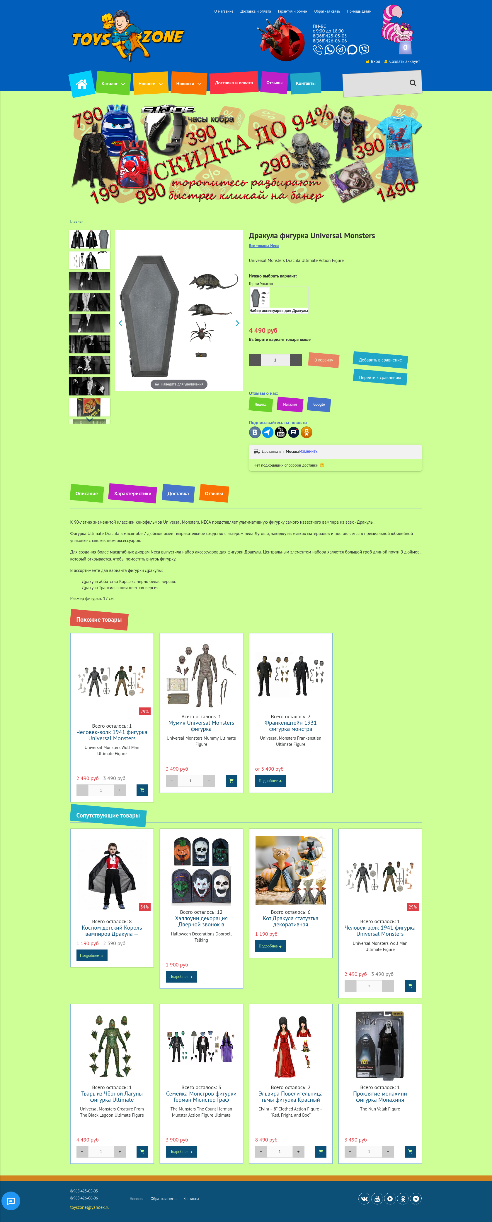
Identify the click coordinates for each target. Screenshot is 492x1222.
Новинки (185, 83)
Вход (368, 61)
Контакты (306, 83)
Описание (87, 493)
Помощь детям (359, 11)
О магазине (223, 11)
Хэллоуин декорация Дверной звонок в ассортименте (201, 924)
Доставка (178, 493)
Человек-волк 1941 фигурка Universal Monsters (111, 735)
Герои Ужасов (261, 283)
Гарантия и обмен (292, 11)
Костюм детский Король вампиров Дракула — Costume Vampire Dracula (112, 933)
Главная (77, 221)
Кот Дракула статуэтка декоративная (291, 921)
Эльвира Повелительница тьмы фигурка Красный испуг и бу (291, 1099)
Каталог (110, 83)
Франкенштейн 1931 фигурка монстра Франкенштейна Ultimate (291, 728)
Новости (147, 83)
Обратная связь (327, 11)
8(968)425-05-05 (330, 36)
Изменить (308, 451)
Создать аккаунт (399, 61)
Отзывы (274, 82)
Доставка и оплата (255, 11)
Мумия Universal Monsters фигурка (201, 725)
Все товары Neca (264, 245)
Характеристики (132, 493)
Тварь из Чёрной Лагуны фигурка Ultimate (112, 1096)
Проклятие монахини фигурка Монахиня (380, 1096)
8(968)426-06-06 (330, 41)
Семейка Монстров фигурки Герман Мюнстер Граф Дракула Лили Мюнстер (201, 1099)
